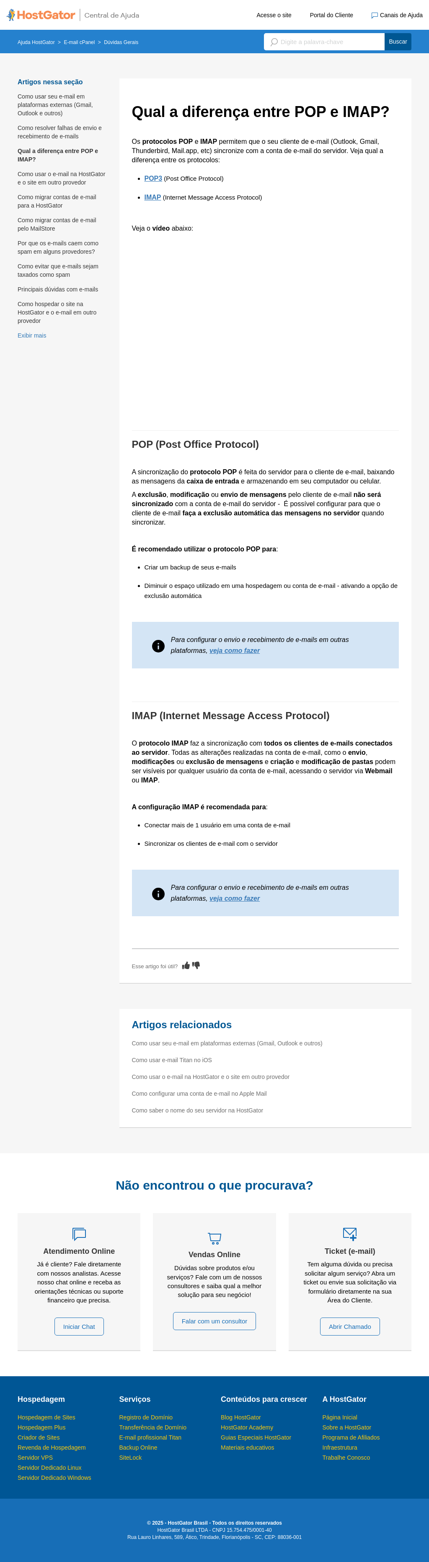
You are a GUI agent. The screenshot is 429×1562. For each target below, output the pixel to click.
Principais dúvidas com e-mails (58, 289)
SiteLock (130, 1457)
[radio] (186, 965)
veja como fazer (234, 650)
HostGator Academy (247, 1427)
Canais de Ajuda (397, 15)
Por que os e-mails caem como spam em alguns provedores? (58, 247)
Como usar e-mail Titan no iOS (172, 1060)
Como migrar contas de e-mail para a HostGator (57, 201)
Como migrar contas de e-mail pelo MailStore (57, 224)
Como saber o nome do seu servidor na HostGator (198, 1110)
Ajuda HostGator (36, 42)
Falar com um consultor (215, 1321)
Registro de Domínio (146, 1417)
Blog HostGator (241, 1417)
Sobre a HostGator (347, 1427)
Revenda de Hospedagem (52, 1447)
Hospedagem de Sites (46, 1417)
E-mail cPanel (79, 42)
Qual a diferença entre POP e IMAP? (58, 155)
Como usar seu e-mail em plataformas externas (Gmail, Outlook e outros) (55, 105)
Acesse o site (273, 15)
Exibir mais (32, 335)
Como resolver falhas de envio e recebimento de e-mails (60, 132)
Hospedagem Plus (41, 1427)
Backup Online (138, 1447)
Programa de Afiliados (351, 1437)
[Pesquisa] (337, 41)
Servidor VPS (35, 1457)
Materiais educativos (247, 1447)
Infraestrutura (340, 1447)
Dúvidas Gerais (121, 42)
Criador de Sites (38, 1437)
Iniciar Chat (79, 1326)
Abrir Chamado (350, 1326)
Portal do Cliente (332, 15)
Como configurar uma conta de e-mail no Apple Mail (199, 1093)
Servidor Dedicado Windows (54, 1477)
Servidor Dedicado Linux (50, 1467)
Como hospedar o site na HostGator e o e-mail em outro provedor (57, 312)
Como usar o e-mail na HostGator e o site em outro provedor (61, 178)
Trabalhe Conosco (346, 1457)
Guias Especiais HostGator (256, 1437)
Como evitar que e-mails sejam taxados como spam (58, 270)
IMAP (153, 197)
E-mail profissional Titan (150, 1437)
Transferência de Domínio (153, 1427)
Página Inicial (340, 1417)
